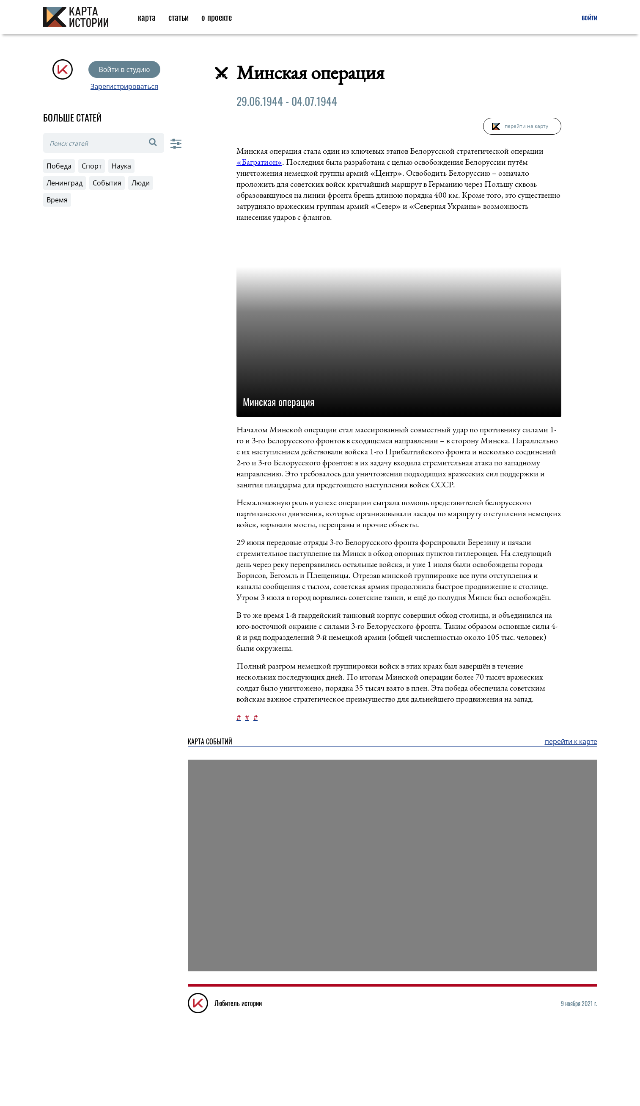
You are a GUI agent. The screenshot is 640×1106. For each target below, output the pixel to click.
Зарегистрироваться (124, 86)
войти (589, 16)
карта (147, 17)
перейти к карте (571, 741)
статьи (178, 17)
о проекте (216, 17)
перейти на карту (526, 126)
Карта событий (210, 741)
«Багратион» (259, 161)
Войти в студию (124, 69)
